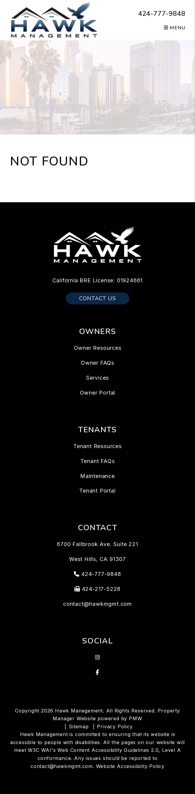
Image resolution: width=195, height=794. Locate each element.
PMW (135, 718)
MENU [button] (174, 27)
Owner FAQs (97, 363)
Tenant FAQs (97, 461)
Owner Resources (97, 348)
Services (97, 378)
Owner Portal (97, 393)
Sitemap (79, 726)
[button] (97, 657)
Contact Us (97, 298)
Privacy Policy (114, 726)
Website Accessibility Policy (130, 766)
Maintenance (97, 476)
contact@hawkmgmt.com (97, 604)
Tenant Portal (97, 491)
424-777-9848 (161, 13)
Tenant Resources (97, 446)
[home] (54, 19)
